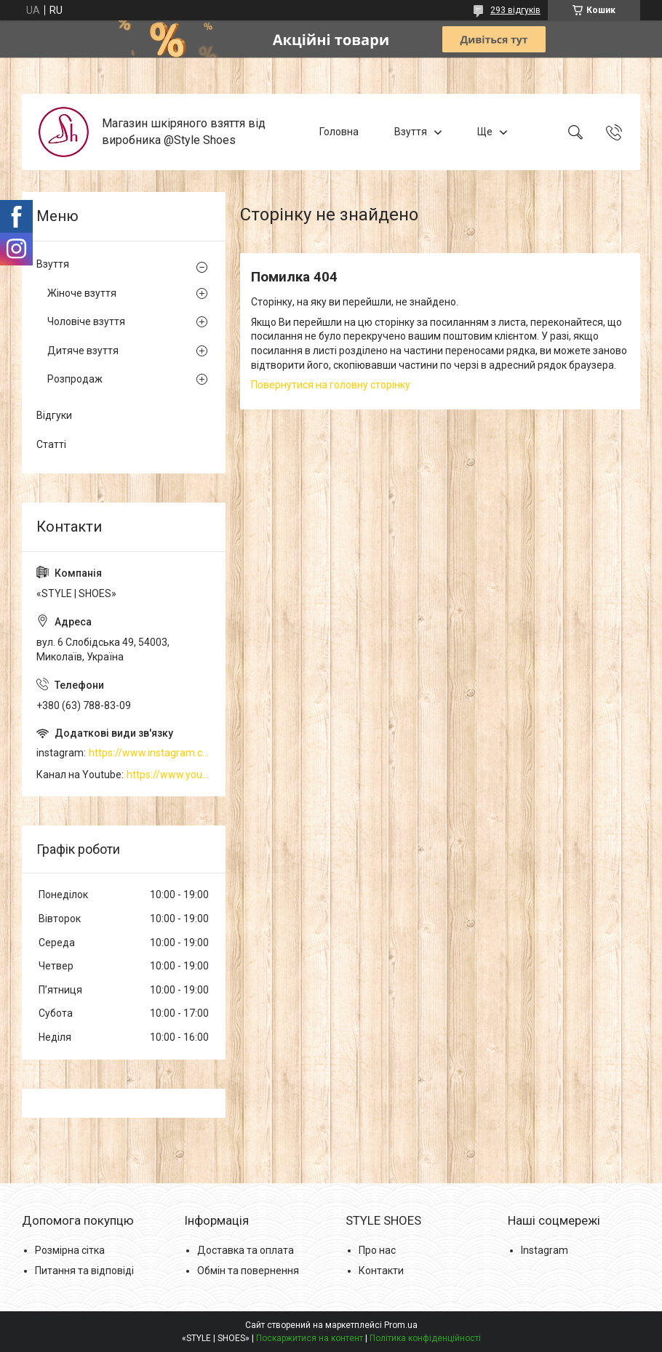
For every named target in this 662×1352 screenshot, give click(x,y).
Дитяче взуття (83, 350)
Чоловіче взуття (86, 321)
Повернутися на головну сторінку (330, 385)
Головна (339, 131)
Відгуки (54, 415)
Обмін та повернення (248, 1270)
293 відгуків (515, 10)
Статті (51, 444)
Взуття (410, 131)
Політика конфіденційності (425, 1338)
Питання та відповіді (84, 1270)
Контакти (381, 1270)
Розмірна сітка (70, 1250)
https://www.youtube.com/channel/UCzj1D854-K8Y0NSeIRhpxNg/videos (169, 774)
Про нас (377, 1250)
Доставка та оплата (245, 1250)
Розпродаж (75, 379)
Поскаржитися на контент (309, 1338)
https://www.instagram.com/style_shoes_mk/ (150, 753)
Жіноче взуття (81, 293)
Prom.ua (401, 1325)
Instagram (544, 1250)
